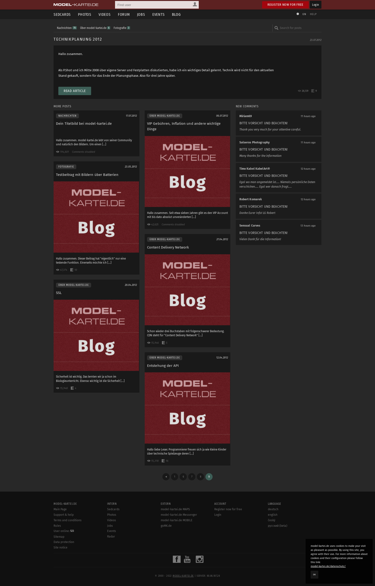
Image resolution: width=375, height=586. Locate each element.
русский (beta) (277, 525)
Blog (176, 14)
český (271, 520)
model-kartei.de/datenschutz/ (328, 566)
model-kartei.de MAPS (175, 509)
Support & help (64, 514)
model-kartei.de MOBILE (177, 520)
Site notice (60, 547)
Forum (124, 14)
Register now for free (285, 4)
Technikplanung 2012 (78, 39)
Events (158, 14)
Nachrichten (67, 28)
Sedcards (62, 14)
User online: (64, 531)
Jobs (141, 14)
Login (315, 4)
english (272, 514)
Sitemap (59, 536)
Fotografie (122, 28)
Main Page (60, 509)
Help (313, 14)
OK (314, 574)
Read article (75, 91)
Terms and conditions (68, 520)
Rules (57, 525)
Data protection (64, 542)
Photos (84, 14)
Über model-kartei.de (95, 28)
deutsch (273, 509)
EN (304, 14)
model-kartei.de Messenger (179, 514)
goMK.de (166, 525)
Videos (105, 14)
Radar (111, 536)
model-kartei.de (183, 576)
